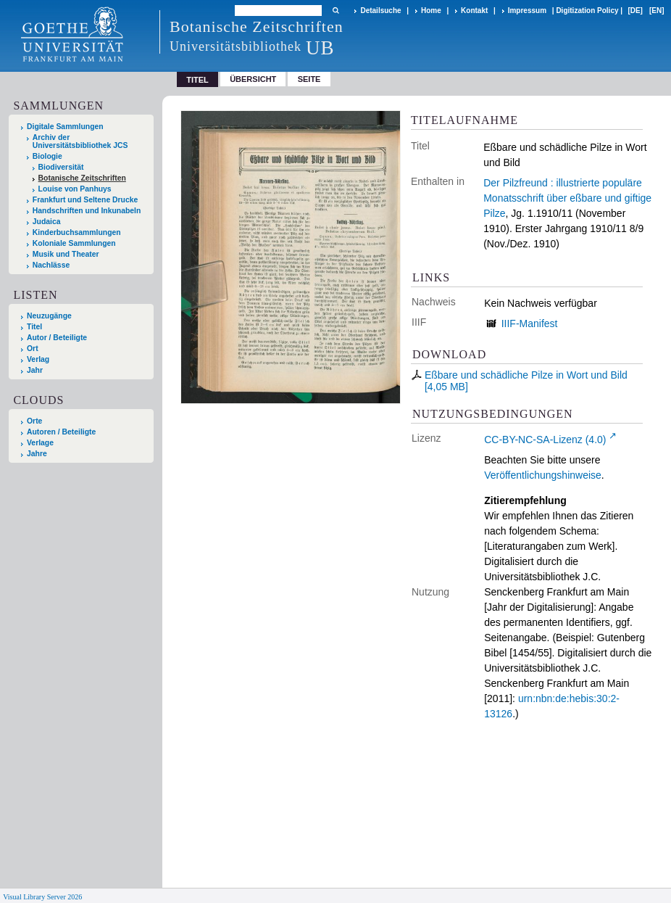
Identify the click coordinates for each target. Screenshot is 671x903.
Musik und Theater (66, 254)
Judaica (47, 222)
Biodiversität (61, 167)
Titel (34, 327)
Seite (309, 79)
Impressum (527, 11)
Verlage (40, 443)
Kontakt (474, 11)
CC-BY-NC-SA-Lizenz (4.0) (545, 439)
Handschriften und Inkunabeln (87, 211)
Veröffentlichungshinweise (542, 475)
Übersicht (253, 79)
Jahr (35, 370)
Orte (34, 421)
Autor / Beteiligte (57, 338)
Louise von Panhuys (75, 189)
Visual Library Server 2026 (42, 897)
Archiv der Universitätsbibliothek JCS (80, 141)
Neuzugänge (49, 316)
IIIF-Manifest (529, 323)
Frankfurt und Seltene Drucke (85, 200)
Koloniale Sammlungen (74, 243)
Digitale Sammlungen (65, 127)
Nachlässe (51, 265)
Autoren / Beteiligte (61, 432)
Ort (32, 348)
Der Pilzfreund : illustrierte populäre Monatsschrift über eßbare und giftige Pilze (567, 198)
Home (431, 11)
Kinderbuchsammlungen (77, 232)
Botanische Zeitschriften (82, 178)
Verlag (38, 359)
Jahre (37, 454)
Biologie (47, 156)
